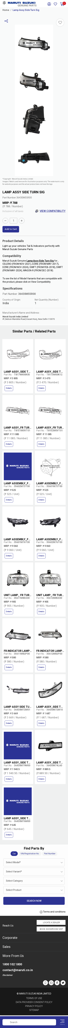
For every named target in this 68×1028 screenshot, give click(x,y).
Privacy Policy (34, 1006)
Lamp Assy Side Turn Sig (26, 10)
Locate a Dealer (51, 922)
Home (5, 10)
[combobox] (34, 862)
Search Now (34, 901)
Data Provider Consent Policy (34, 1002)
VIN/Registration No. (30, 853)
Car (14, 853)
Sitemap (34, 1010)
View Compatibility (50, 211)
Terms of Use (34, 998)
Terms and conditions (53, 912)
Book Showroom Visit (51, 929)
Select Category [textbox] (14, 880)
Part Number (49, 853)
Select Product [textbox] (13, 890)
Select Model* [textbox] (13, 862)
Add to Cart (11, 229)
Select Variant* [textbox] (14, 871)
